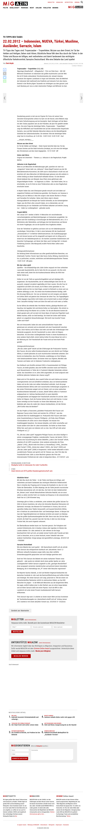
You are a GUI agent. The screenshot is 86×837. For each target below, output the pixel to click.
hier (16, 816)
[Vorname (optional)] (41, 627)
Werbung (77, 2)
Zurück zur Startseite (20, 611)
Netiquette (39, 746)
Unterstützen (69, 2)
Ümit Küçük (10, 63)
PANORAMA (24, 8)
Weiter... (69, 816)
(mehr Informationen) (30, 620)
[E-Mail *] (20, 627)
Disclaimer (66, 825)
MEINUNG (55, 8)
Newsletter (51, 2)
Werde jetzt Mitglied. (43, 651)
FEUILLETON (47, 8)
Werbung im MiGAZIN (33, 825)
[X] (4, 73)
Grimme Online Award (42, 648)
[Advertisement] (43, 22)
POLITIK (5, 8)
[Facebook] (4, 69)
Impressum (59, 825)
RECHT (32, 8)
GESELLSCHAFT (14, 8)
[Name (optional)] (62, 627)
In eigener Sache (21, 825)
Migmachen (59, 2)
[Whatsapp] (4, 81)
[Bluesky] (4, 77)
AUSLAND (39, 8)
